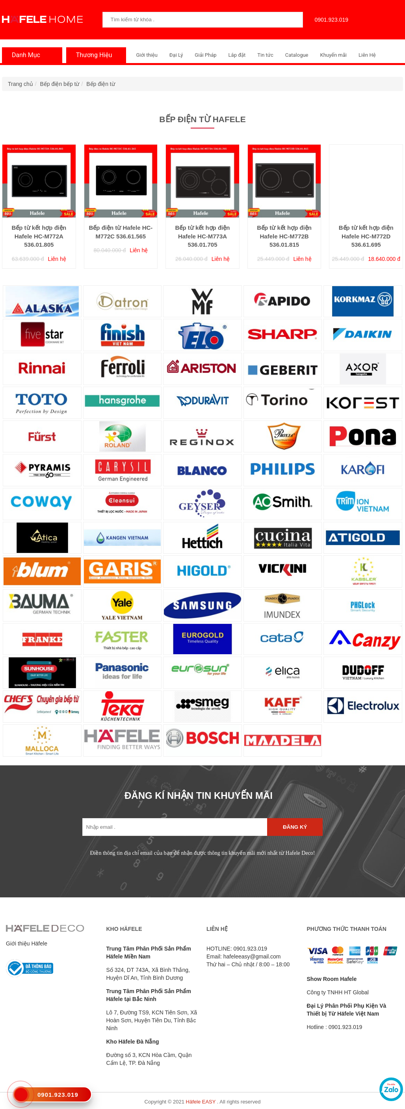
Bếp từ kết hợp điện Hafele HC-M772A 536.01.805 (38, 236)
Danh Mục (24, 55)
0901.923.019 (330, 20)
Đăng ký (295, 827)
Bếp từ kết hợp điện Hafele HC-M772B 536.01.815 (284, 236)
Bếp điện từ (100, 84)
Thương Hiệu (92, 55)
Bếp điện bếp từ (60, 84)
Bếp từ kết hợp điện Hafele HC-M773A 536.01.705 (202, 236)
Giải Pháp (205, 55)
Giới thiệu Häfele (26, 943)
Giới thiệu (146, 55)
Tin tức (265, 55)
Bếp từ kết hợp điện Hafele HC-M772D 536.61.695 (366, 236)
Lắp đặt (237, 55)
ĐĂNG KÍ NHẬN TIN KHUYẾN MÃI (198, 795)
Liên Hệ (367, 55)
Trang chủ (20, 84)
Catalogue (296, 55)
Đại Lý (176, 55)
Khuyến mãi (333, 55)
